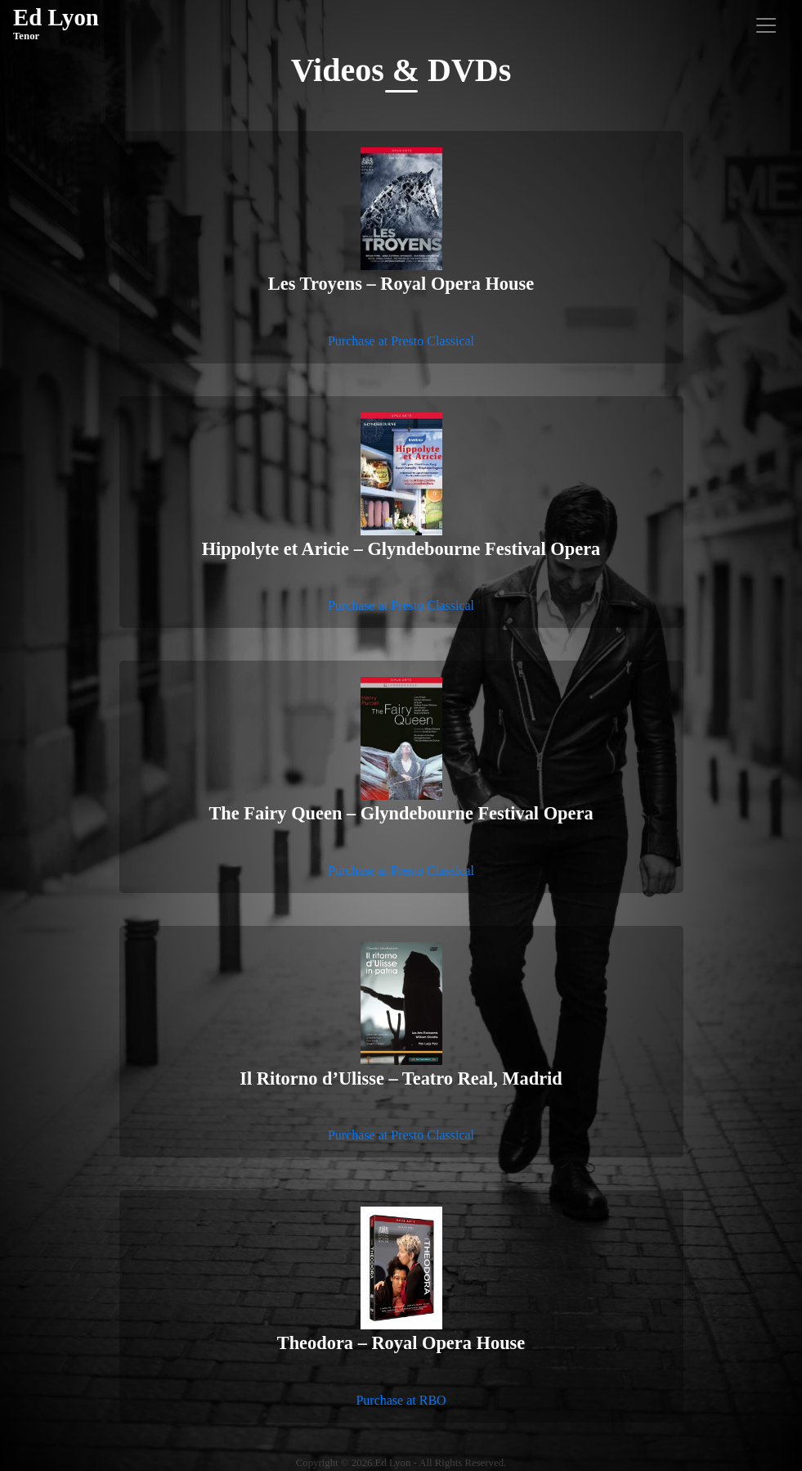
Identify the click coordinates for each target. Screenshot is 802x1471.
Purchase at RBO (401, 1400)
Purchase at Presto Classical (401, 341)
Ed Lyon (56, 24)
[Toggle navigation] (766, 25)
